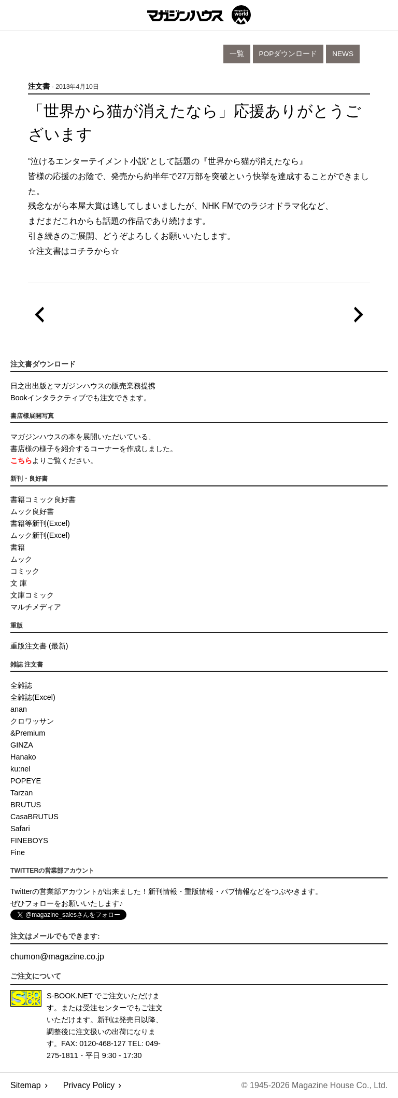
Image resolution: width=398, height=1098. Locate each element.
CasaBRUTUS (34, 816)
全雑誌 (21, 685)
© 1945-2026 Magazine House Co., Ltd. (314, 1085)
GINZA (21, 745)
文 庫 (18, 583)
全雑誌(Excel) (32, 697)
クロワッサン (32, 721)
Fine (17, 852)
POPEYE (25, 781)
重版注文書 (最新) (39, 646)
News (342, 54)
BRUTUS (25, 805)
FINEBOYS (29, 840)
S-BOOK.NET (70, 996)
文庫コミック (32, 595)
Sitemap (25, 1085)
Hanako (23, 757)
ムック (21, 559)
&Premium (27, 733)
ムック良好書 (32, 511)
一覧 (237, 54)
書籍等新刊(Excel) (40, 523)
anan (18, 709)
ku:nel (20, 769)
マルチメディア (35, 607)
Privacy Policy (89, 1085)
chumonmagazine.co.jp (57, 956)
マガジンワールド (199, 14)
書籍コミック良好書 (43, 499)
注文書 (39, 86)
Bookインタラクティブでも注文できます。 (80, 398)
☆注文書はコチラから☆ (73, 251)
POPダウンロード (288, 54)
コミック (24, 571)
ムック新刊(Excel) (40, 535)
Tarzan (21, 793)
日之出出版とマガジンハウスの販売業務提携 (82, 386)
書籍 (17, 547)
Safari (20, 828)
